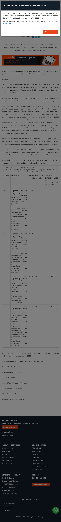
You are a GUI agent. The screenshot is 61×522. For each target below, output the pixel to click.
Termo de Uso (24, 24)
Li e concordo (50, 32)
